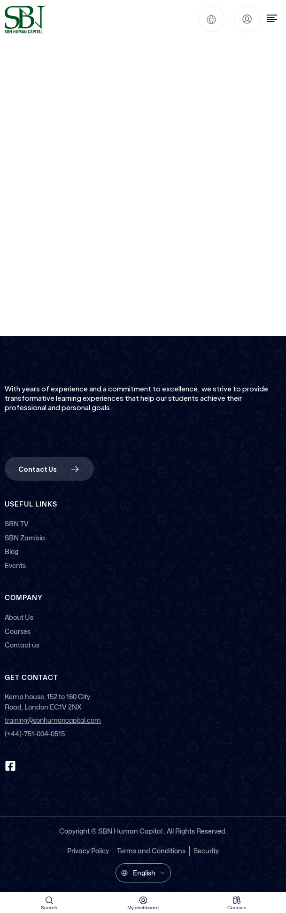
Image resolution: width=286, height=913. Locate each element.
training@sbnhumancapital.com (53, 721)
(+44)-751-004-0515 (35, 734)
